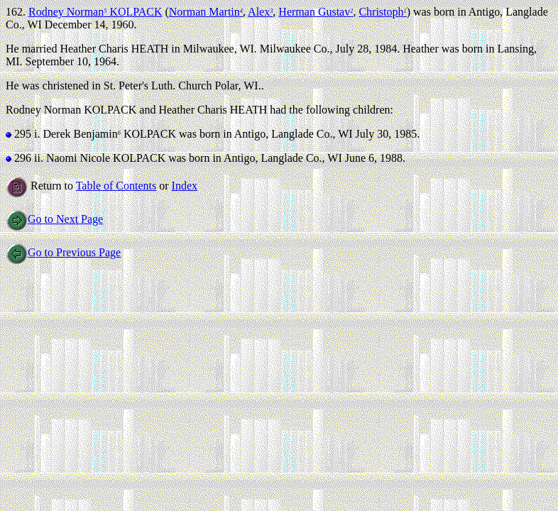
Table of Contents (116, 186)
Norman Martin (206, 12)
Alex (260, 12)
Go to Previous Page (63, 252)
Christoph (382, 12)
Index (184, 186)
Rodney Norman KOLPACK (95, 12)
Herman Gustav (315, 12)
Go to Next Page (54, 219)
